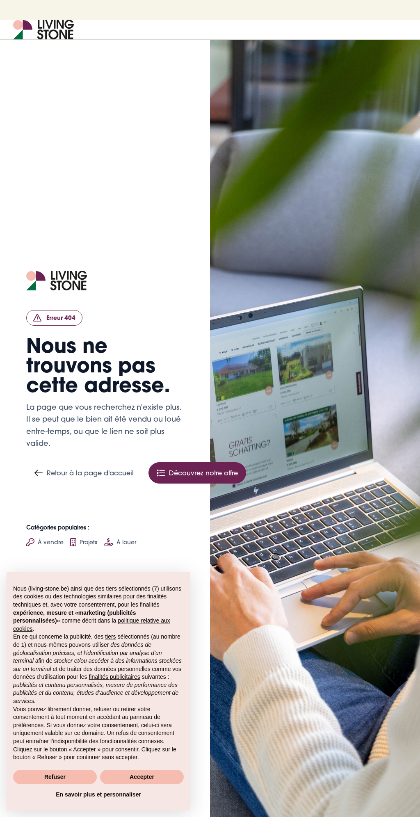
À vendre (45, 542)
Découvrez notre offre (197, 473)
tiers (110, 636)
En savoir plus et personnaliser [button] (98, 794)
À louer (120, 542)
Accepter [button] (142, 777)
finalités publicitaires (114, 676)
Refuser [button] (55, 777)
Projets (83, 542)
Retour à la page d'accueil (84, 473)
